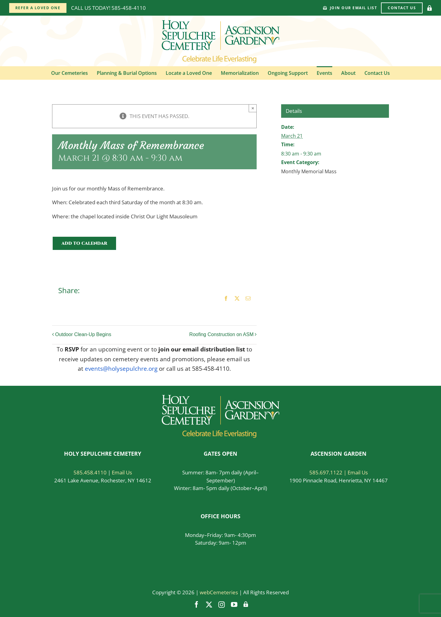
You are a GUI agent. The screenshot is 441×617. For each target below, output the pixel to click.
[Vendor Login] (429, 8)
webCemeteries (219, 592)
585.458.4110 (90, 472)
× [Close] (252, 108)
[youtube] (234, 604)
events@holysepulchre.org (121, 368)
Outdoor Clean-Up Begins (83, 334)
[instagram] (221, 604)
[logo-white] (221, 397)
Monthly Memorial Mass (309, 171)
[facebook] (196, 604)
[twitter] (209, 604)
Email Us (122, 472)
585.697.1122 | (328, 472)
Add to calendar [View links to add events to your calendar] (84, 243)
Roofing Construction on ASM (221, 334)
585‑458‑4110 (128, 7)
